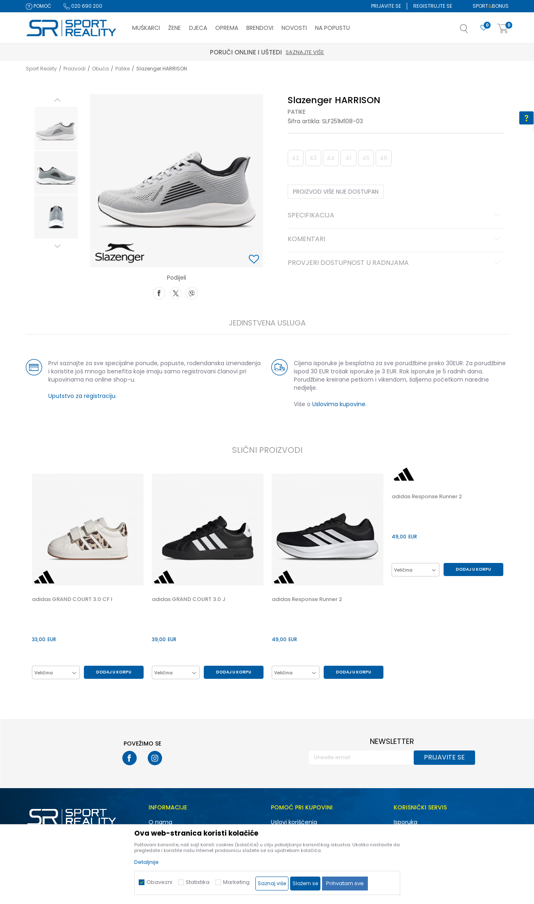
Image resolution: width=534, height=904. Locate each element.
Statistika (198, 882)
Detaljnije (146, 862)
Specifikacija (395, 216)
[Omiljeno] (483, 28)
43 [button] (313, 158)
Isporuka (405, 822)
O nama (160, 822)
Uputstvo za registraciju (81, 396)
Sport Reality (41, 68)
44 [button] (331, 158)
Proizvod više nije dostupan (336, 192)
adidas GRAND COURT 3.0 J (188, 599)
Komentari (395, 239)
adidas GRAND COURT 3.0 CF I (72, 599)
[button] (472, 31)
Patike (122, 68)
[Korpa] (503, 29)
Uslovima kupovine (338, 404)
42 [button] (295, 158)
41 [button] (348, 158)
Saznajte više (305, 52)
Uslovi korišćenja (294, 822)
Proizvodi (74, 68)
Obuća (100, 68)
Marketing (236, 882)
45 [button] (366, 158)
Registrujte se (432, 5)
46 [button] (384, 158)
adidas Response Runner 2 (307, 599)
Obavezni (159, 882)
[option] (56, 128)
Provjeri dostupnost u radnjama (395, 263)
